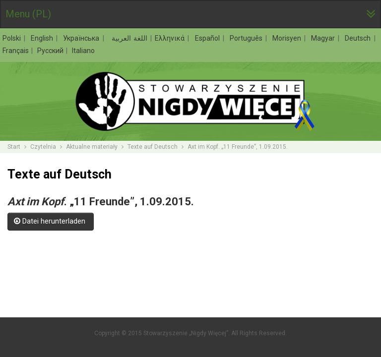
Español (208, 38)
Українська (82, 38)
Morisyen (288, 38)
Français (16, 51)
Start (13, 146)
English (43, 38)
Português (247, 38)
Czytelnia (43, 146)
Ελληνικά (171, 38)
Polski (12, 38)
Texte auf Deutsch (152, 146)
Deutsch (359, 38)
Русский (51, 51)
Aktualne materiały (92, 146)
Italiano (83, 51)
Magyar (324, 38)
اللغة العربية (128, 38)
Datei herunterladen (50, 221)
